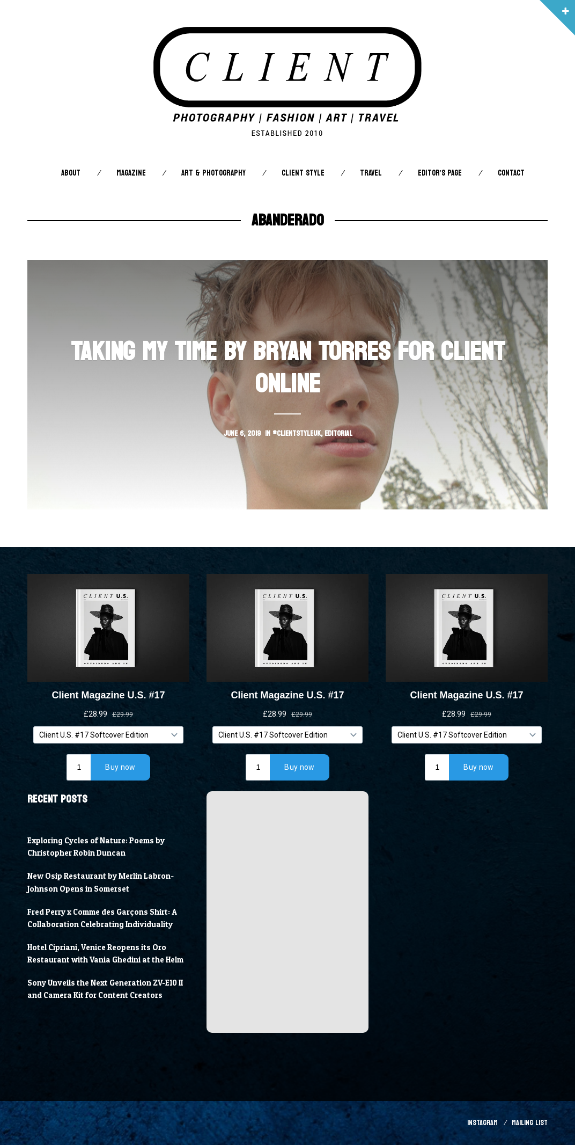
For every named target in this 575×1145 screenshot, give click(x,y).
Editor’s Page (440, 173)
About (70, 173)
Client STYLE (303, 173)
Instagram (482, 1122)
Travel (371, 173)
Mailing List (530, 1122)
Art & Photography (213, 173)
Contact (511, 173)
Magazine (131, 173)
